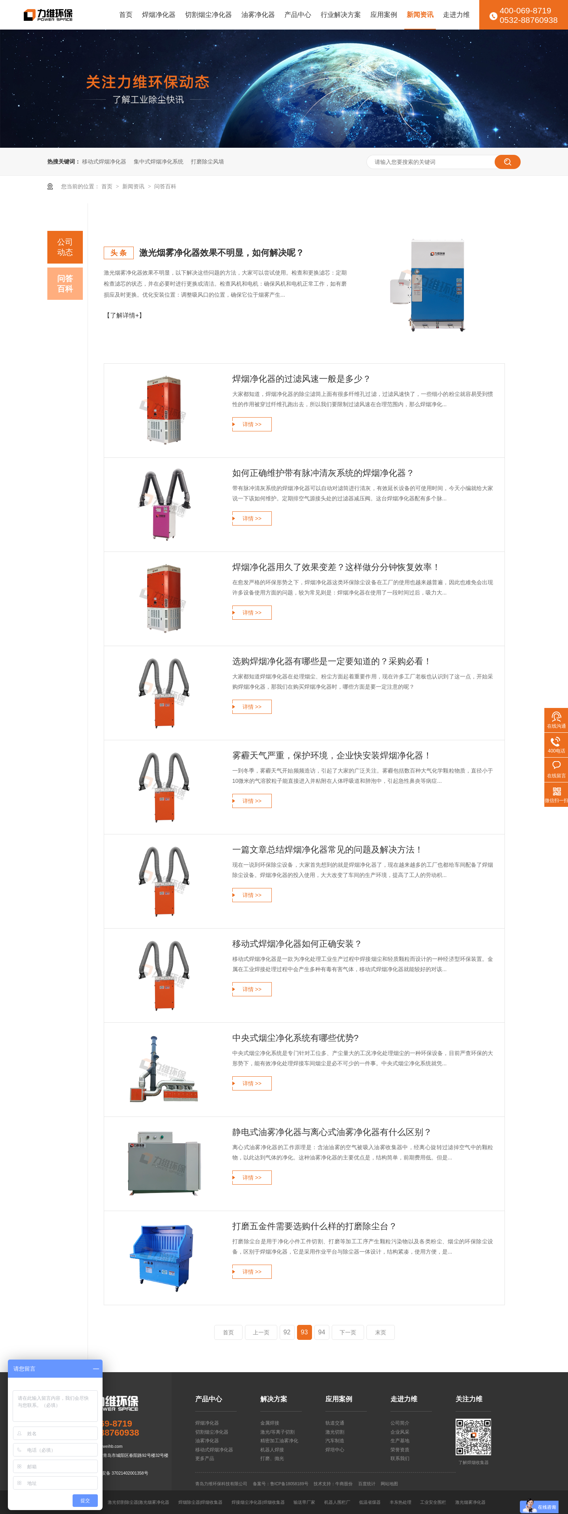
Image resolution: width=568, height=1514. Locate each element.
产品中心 (297, 14)
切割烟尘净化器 (208, 14)
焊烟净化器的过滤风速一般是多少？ (301, 379)
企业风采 (399, 1432)
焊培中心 (334, 1450)
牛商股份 (344, 1483)
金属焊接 (269, 1423)
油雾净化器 (258, 14)
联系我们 (399, 1458)
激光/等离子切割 (277, 1432)
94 (321, 1332)
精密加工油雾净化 (279, 1440)
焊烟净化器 (159, 14)
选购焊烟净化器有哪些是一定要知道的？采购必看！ (332, 661)
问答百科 (165, 186)
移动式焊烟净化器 (104, 161)
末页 (380, 1332)
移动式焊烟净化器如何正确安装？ (297, 944)
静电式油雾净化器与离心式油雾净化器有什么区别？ (332, 1132)
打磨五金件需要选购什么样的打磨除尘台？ (314, 1226)
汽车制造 (334, 1440)
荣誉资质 (399, 1450)
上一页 (261, 1332)
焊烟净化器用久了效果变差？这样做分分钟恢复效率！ (336, 567)
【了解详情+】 (124, 315)
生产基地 (399, 1440)
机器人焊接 (272, 1450)
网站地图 (389, 1483)
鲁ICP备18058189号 (289, 1483)
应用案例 (383, 14)
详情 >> (252, 424)
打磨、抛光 (272, 1458)
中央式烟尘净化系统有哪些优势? (295, 1038)
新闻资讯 (420, 14)
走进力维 (456, 14)
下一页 (348, 1332)
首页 (126, 14)
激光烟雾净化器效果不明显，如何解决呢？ (221, 253)
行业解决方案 (341, 14)
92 (287, 1332)
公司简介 (399, 1423)
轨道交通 (334, 1423)
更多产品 (204, 1458)
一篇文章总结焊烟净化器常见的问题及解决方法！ (327, 850)
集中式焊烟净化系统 (158, 161)
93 (304, 1332)
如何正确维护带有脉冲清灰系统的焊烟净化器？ (323, 473)
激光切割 (334, 1432)
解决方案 (273, 1399)
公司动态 (65, 247)
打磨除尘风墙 (207, 161)
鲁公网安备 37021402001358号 (118, 1473)
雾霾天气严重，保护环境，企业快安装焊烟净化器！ (332, 755)
